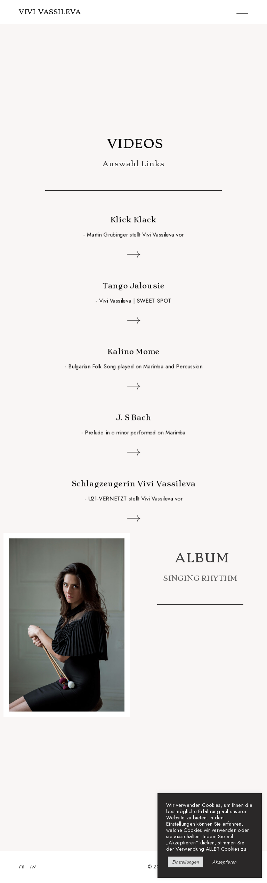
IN (33, 867)
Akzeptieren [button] (224, 862)
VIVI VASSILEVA (50, 12)
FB (22, 867)
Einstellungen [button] (185, 862)
